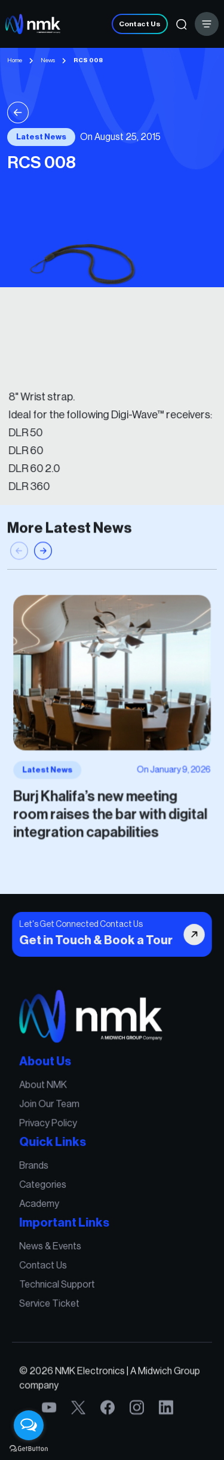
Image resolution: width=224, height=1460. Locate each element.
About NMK (46, 1088)
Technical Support (59, 1280)
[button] (43, 556)
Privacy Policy (50, 1125)
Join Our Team (52, 1107)
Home (14, 60)
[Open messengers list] (29, 1425)
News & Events (52, 1244)
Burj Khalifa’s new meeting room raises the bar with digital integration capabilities (110, 811)
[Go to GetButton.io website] (29, 1448)
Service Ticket (52, 1299)
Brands (37, 1166)
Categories (45, 1185)
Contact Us (140, 24)
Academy (42, 1203)
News (48, 60)
